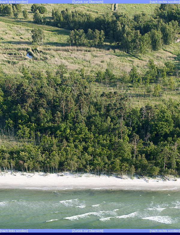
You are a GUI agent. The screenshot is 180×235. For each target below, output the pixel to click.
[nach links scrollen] (14, 2)
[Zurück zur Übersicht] (87, 2)
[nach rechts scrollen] (165, 2)
